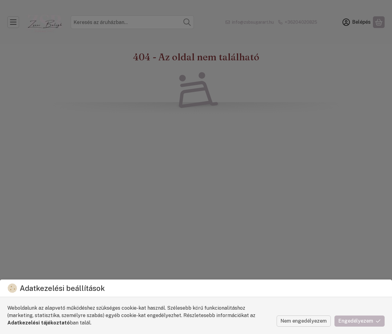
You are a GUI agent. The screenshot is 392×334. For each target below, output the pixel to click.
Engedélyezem (359, 321)
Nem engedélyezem (304, 321)
